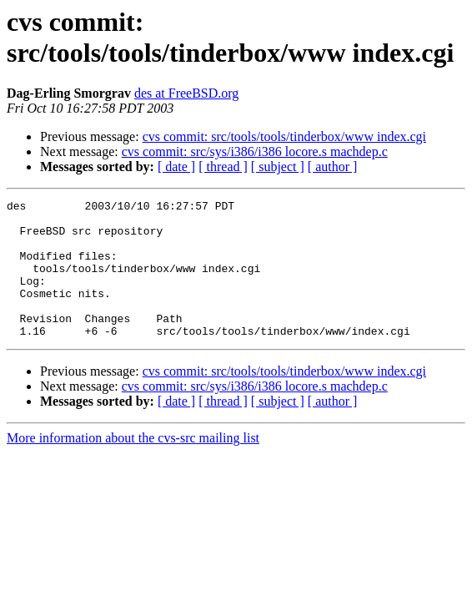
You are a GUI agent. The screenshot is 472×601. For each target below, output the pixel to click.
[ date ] (176, 166)
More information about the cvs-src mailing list (133, 465)
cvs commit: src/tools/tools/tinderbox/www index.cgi (284, 136)
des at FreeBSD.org (186, 93)
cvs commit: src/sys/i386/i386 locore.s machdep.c (255, 151)
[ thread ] (223, 166)
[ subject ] (277, 166)
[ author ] (333, 166)
